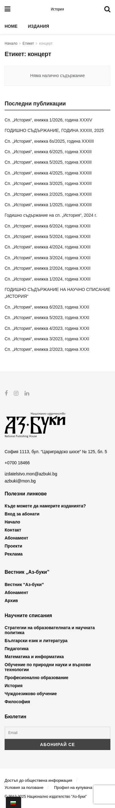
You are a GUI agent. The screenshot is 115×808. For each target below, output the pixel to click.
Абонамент (16, 537)
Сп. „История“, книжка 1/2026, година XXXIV (48, 119)
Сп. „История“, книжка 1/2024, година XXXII (47, 279)
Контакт (13, 529)
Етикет (28, 43)
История (57, 9)
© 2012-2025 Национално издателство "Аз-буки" (46, 796)
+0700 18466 (17, 462)
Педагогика (17, 648)
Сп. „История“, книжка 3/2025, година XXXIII (48, 183)
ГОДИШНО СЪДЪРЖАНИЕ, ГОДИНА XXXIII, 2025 (54, 130)
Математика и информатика (34, 656)
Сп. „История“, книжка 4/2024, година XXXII (47, 246)
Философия (17, 701)
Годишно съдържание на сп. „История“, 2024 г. (51, 215)
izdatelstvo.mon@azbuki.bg (31, 473)
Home (11, 26)
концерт (46, 43)
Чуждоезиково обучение (31, 693)
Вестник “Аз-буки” (24, 584)
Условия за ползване (24, 787)
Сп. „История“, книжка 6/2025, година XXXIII (48, 151)
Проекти (13, 545)
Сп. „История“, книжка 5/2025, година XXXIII (48, 162)
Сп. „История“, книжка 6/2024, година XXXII (47, 226)
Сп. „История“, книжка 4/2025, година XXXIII (48, 172)
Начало (11, 43)
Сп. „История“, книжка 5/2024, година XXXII (47, 236)
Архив (11, 600)
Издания (38, 26)
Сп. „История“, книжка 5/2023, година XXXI (47, 317)
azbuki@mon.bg (20, 480)
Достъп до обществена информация (38, 780)
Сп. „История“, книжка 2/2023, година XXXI (47, 349)
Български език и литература (36, 640)
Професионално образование (36, 677)
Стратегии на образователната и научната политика (50, 630)
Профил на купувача (73, 787)
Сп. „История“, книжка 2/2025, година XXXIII (48, 194)
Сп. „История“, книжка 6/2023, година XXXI (47, 307)
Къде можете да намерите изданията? (45, 505)
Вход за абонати (22, 513)
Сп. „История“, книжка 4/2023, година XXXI (47, 328)
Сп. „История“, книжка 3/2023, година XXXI (47, 338)
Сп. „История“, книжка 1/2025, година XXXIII (48, 204)
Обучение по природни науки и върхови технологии (48, 667)
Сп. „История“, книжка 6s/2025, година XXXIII (49, 141)
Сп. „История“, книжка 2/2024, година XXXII (47, 268)
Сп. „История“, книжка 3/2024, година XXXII (47, 257)
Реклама (14, 554)
